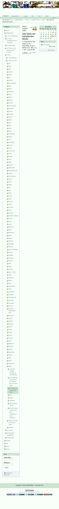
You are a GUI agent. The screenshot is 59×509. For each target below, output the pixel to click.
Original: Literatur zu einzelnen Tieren (13, 422)
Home (5, 16)
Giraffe (10, 156)
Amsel (10, 74)
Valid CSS (38, 494)
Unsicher (11, 427)
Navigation (6, 26)
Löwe (10, 221)
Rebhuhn (11, 277)
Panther (11, 252)
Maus (10, 229)
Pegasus (11, 258)
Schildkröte (12, 291)
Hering (10, 173)
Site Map (40, 1)
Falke (10, 128)
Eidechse (11, 108)
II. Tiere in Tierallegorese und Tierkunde (12, 40)
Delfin (10, 97)
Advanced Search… (51, 6)
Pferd (10, 266)
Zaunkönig (11, 363)
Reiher (10, 280)
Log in (53, 17)
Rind (10, 283)
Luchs (10, 224)
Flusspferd (11, 142)
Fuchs (10, 148)
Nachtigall (11, 244)
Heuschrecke (12, 176)
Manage (25, 16)
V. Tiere (26, 19)
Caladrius (11, 91)
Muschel (11, 241)
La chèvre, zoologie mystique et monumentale (13, 371)
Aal (9, 63)
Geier (10, 153)
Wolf (10, 357)
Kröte (10, 210)
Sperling (11, 324)
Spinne (10, 326)
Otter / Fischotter (13, 249)
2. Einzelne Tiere (35, 19)
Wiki (33, 16)
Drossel (11, 102)
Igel (10, 190)
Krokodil (11, 207)
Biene (10, 88)
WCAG (20, 494)
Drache (11, 100)
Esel (10, 122)
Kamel (10, 196)
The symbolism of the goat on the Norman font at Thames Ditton (13, 381)
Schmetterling (12, 297)
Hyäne (10, 184)
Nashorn (11, 246)
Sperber (11, 321)
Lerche (10, 218)
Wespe (10, 349)
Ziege (43, 19)
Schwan (11, 306)
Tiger (10, 340)
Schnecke (11, 300)
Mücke (10, 238)
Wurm (10, 360)
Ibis (9, 187)
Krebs (10, 204)
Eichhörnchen (12, 105)
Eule (10, 125)
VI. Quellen (10, 430)
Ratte (10, 275)
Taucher (11, 338)
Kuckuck (11, 212)
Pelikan (11, 260)
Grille (10, 162)
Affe (10, 69)
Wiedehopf (11, 352)
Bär (9, 77)
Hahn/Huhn (12, 167)
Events (47, 16)
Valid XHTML (29, 494)
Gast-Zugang (48, 46)
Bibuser (26, 52)
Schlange (11, 294)
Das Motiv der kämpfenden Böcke (13, 390)
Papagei (11, 255)
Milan (10, 235)
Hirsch (10, 179)
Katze (10, 198)
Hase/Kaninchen (13, 170)
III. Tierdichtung (11, 45)
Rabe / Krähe (12, 272)
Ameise (11, 72)
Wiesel (10, 355)
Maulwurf (11, 227)
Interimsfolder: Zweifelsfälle (10, 434)
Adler (10, 66)
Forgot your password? (8, 473)
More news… (51, 50)
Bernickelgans (12, 83)
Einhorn (11, 111)
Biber (10, 86)
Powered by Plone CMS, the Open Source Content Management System (29, 490)
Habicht (11, 165)
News (39, 16)
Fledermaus (12, 134)
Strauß (10, 332)
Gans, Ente (12, 150)
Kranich (11, 201)
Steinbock (12, 400)
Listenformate (10, 437)
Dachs (10, 94)
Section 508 (11, 494)
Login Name (7, 457)
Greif (10, 159)
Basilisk (11, 80)
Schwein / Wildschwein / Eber (12, 310)
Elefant (10, 117)
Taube (10, 335)
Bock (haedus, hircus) (13, 404)
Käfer (10, 193)
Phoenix (11, 269)
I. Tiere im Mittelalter (12, 36)
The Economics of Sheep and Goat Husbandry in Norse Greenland (13, 412)
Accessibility (47, 1)
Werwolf (11, 346)
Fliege (10, 136)
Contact (54, 1)
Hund (10, 181)
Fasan (10, 131)
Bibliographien (15, 16)
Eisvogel (11, 114)
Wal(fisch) (11, 343)
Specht (10, 318)
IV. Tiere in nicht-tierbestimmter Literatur (11, 50)
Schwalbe (11, 303)
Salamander (12, 286)
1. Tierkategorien (12, 57)
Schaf (10, 289)
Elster (10, 119)
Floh (10, 139)
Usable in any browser (48, 494)
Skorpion (11, 315)
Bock (10, 395)
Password (7, 462)
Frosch (10, 145)
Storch (10, 329)
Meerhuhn (11, 232)
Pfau (10, 263)
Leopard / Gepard (13, 215)
